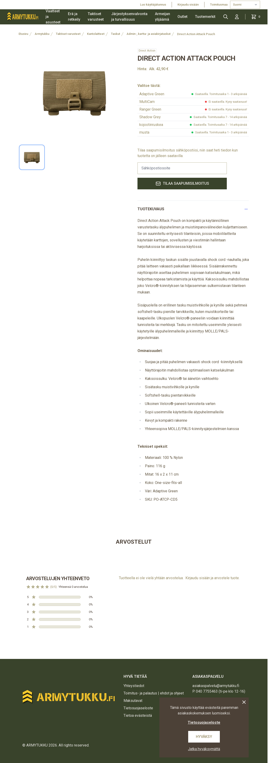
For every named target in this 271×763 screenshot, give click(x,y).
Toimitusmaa (219, 4)
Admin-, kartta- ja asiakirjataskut (149, 34)
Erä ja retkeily (74, 17)
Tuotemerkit (205, 16)
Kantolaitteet (95, 34)
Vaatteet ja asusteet (53, 16)
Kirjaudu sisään (188, 4)
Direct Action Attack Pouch (196, 34)
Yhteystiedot (134, 686)
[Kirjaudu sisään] (236, 16)
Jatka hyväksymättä (204, 749)
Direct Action (147, 50)
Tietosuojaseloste (138, 708)
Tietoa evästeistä (138, 715)
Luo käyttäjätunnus (153, 4)
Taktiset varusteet (96, 17)
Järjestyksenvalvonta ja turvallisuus (129, 17)
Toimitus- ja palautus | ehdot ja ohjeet (154, 693)
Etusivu (23, 34)
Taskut (115, 34)
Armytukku (42, 34)
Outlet (182, 16)
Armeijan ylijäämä (162, 17)
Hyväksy (204, 736)
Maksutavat (133, 700)
